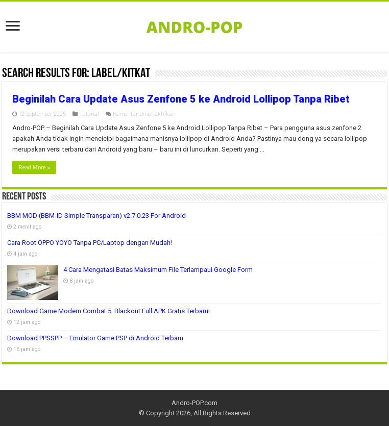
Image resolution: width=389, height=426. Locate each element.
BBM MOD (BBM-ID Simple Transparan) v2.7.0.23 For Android (96, 215)
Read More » (34, 167)
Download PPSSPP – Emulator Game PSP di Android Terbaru (95, 338)
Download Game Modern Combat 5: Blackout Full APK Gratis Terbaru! (108, 311)
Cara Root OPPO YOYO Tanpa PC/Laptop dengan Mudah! (89, 242)
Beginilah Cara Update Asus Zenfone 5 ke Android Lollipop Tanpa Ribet (181, 99)
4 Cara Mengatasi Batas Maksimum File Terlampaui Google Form (158, 269)
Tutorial (89, 114)
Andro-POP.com (194, 403)
